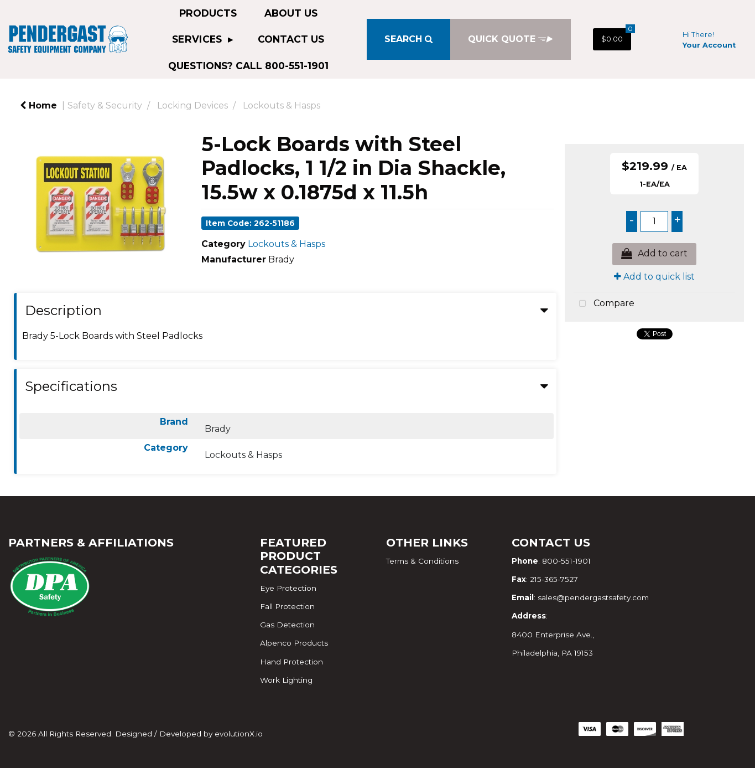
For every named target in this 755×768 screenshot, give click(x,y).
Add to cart (654, 254)
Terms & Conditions (422, 560)
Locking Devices (192, 105)
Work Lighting (286, 680)
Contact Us (291, 39)
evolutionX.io (239, 733)
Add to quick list (654, 276)
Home (38, 105)
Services (198, 39)
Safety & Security (104, 105)
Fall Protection (287, 606)
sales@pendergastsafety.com (593, 597)
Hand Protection (291, 661)
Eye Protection (288, 588)
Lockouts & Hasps (281, 105)
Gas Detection (287, 624)
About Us (290, 13)
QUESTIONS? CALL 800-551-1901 (248, 65)
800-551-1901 (566, 560)
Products (208, 13)
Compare (604, 304)
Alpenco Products (294, 642)
